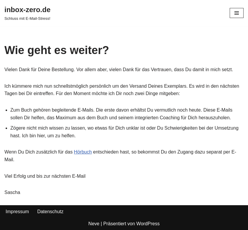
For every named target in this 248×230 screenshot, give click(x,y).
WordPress (148, 223)
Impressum (17, 211)
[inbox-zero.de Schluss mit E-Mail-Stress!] (27, 13)
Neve (93, 223)
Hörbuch (83, 151)
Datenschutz (50, 211)
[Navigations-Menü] (237, 13)
